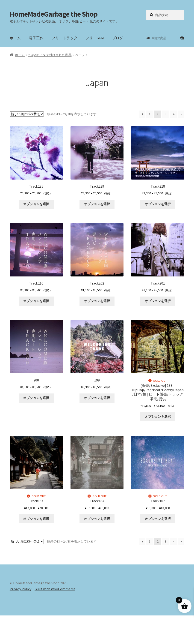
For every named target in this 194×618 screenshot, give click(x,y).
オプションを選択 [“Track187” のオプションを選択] (36, 521)
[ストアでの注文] (27, 114)
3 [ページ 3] (165, 114)
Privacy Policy (20, 591)
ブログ (117, 38)
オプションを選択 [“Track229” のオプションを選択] (97, 205)
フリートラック (64, 38)
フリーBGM (94, 38)
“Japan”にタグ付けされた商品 (50, 55)
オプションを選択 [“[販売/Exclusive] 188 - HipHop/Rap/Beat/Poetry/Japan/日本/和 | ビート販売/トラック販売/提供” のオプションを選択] (158, 418)
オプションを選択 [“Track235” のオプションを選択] (36, 205)
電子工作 (36, 38)
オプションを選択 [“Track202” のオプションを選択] (97, 302)
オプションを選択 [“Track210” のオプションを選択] (36, 302)
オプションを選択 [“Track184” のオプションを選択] (97, 521)
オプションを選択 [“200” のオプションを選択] (36, 400)
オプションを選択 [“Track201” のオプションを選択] (158, 302)
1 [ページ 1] (149, 114)
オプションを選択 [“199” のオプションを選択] (97, 400)
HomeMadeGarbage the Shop (53, 14)
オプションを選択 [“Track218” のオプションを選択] (158, 205)
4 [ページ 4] (173, 114)
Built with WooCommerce (55, 591)
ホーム (15, 38)
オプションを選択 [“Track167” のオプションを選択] (158, 521)
